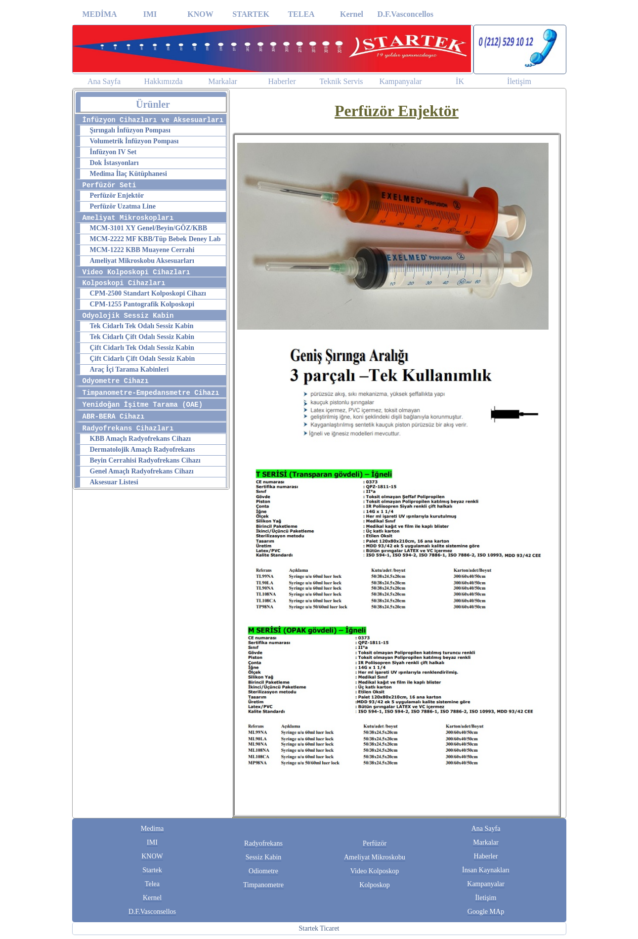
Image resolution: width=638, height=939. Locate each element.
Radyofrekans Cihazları (128, 428)
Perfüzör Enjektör (117, 195)
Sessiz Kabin (264, 857)
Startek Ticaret (318, 928)
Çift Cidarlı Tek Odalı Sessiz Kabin (142, 347)
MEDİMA (99, 14)
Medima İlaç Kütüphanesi (128, 173)
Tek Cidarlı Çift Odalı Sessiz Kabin (142, 337)
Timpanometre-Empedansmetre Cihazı (151, 393)
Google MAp (486, 911)
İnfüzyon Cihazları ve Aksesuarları (153, 120)
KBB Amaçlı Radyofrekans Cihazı (140, 438)
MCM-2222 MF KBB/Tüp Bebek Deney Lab (155, 239)
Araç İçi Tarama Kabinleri (129, 369)
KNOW (200, 14)
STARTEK (250, 14)
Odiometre (263, 871)
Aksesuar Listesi (114, 482)
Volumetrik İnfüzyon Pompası (134, 141)
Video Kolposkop (374, 871)
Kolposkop (374, 885)
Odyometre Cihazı (116, 381)
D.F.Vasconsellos (152, 911)
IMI (150, 14)
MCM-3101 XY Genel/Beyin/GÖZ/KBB (148, 228)
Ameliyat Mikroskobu (374, 857)
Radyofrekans (263, 843)
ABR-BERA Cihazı (114, 417)
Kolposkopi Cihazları (124, 283)
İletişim (519, 81)
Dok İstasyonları (114, 163)
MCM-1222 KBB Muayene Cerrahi (142, 250)
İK (460, 81)
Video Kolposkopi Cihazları (136, 272)
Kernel (351, 14)
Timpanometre (263, 885)
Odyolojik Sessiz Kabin (128, 316)
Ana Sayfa (104, 81)
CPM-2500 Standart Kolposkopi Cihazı (148, 293)
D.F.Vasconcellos (402, 14)
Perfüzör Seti (109, 185)
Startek (152, 870)
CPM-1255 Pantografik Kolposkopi (142, 304)
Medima (152, 828)
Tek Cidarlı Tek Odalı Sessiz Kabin (142, 326)
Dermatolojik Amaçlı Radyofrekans (142, 449)
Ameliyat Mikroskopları (128, 218)
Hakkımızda (163, 81)
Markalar (222, 81)
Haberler (282, 81)
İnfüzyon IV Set (113, 152)
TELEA (301, 14)
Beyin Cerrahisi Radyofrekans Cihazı (145, 460)
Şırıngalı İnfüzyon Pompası (130, 130)
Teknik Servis (341, 81)
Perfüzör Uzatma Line (123, 206)
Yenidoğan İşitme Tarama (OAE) (143, 405)
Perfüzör (374, 843)
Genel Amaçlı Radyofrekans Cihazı (142, 471)
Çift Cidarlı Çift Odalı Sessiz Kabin (142, 358)
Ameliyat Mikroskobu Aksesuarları (142, 260)
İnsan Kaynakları (486, 870)
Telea (152, 884)
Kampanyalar (400, 81)
